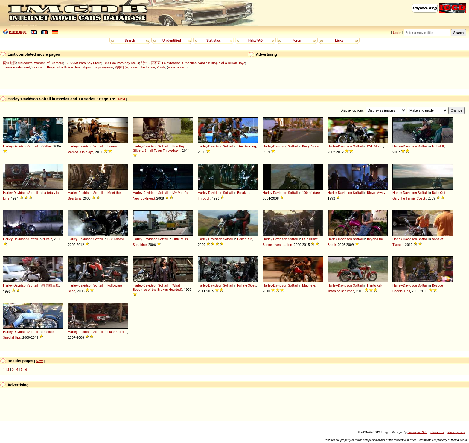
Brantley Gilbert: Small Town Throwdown (159, 148)
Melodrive (25, 63)
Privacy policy (456, 432)
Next (121, 99)
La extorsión (171, 63)
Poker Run (244, 239)
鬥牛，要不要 (151, 63)
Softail (33, 146)
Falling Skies (246, 285)
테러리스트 (50, 285)
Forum (297, 40)
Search (129, 40)
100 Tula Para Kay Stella (121, 63)
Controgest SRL (417, 432)
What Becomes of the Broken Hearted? (157, 287)
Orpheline (189, 63)
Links (339, 40)
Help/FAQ (255, 40)
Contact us (437, 432)
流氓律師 (121, 67)
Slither (47, 146)
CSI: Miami (375, 146)
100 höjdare (311, 193)
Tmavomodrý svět (16, 67)
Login (397, 33)
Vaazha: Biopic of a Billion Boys (221, 63)
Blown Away (376, 193)
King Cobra (310, 146)
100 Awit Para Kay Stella (83, 63)
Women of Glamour (48, 63)
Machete (308, 285)
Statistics (213, 40)
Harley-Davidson (15, 146)
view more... (177, 67)
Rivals (160, 67)
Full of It (438, 146)
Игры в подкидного (97, 67)
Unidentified (171, 40)
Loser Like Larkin (142, 67)
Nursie (47, 239)
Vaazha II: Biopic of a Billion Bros (56, 67)
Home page (17, 32)
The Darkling (246, 146)
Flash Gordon (117, 332)
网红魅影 (9, 63)
